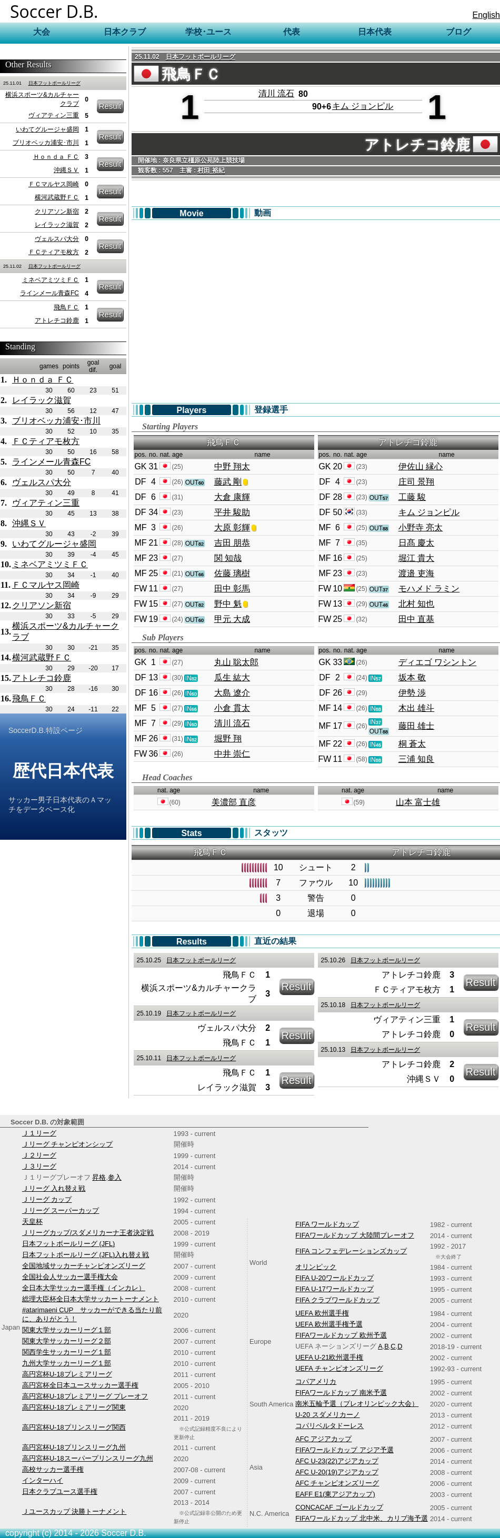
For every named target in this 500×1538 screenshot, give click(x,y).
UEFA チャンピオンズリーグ (339, 1368)
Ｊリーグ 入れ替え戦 (54, 1188)
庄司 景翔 (416, 481)
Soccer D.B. (54, 11)
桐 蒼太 (412, 743)
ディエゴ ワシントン (437, 662)
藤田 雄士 (416, 725)
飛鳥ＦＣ (66, 307)
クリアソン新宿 (57, 211)
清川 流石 (276, 93)
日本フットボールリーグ (54, 83)
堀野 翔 (228, 738)
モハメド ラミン (428, 588)
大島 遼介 (232, 692)
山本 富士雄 (418, 802)
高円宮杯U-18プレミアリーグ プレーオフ (85, 1396)
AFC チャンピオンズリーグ (337, 1483)
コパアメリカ (315, 1381)
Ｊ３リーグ (39, 1166)
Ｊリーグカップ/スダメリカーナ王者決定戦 (88, 1233)
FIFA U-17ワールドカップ (334, 1289)
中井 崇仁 (232, 753)
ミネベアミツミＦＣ (50, 280)
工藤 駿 (412, 496)
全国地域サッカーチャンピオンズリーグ (83, 1266)
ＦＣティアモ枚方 (53, 252)
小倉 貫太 (232, 707)
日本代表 (375, 31)
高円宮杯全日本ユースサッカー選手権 (80, 1385)
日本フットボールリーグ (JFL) (68, 1244)
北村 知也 (416, 603)
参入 (115, 1177)
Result (110, 106)
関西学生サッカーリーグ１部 (66, 1352)
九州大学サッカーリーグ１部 (66, 1363)
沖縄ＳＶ (66, 170)
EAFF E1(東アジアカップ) (335, 1494)
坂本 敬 (412, 677)
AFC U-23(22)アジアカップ (336, 1461)
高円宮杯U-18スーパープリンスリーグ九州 (87, 1458)
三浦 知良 (416, 759)
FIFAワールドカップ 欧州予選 (341, 1335)
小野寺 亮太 (420, 527)
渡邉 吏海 (416, 573)
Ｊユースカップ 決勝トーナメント (74, 1511)
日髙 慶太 (416, 542)
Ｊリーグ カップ (47, 1199)
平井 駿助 (232, 512)
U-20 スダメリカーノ (327, 1415)
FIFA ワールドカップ (327, 1224)
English (486, 15)
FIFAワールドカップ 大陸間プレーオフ (354, 1235)
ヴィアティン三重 (53, 115)
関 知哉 (228, 558)
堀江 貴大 (416, 558)
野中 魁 (228, 603)
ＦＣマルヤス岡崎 (53, 184)
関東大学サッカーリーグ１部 (66, 1330)
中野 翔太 (232, 466)
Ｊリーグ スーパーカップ (60, 1210)
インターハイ (42, 1480)
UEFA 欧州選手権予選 (328, 1324)
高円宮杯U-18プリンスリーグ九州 (74, 1447)
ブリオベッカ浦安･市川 (46, 142)
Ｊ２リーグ (39, 1155)
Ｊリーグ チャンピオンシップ (67, 1144)
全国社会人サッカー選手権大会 (70, 1277)
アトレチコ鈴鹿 (57, 320)
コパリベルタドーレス (329, 1426)
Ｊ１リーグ (39, 1133)
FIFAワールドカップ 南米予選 (341, 1392)
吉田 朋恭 (232, 542)
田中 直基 (416, 619)
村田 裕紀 (210, 170)
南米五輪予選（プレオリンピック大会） (356, 1404)
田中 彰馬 (232, 588)
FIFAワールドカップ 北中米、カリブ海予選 (361, 1518)
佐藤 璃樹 (232, 573)
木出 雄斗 (416, 707)
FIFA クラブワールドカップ (337, 1300)
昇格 (99, 1177)
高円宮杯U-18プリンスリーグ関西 (74, 1427)
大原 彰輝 (232, 527)
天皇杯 (32, 1221)
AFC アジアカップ (323, 1439)
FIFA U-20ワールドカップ (334, 1278)
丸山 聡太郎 (236, 662)
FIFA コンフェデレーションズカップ (351, 1251)
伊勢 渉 (412, 692)
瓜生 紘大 (232, 677)
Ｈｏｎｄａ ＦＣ (56, 156)
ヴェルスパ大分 (57, 239)
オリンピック (315, 1267)
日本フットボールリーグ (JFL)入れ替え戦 (85, 1255)
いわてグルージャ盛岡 (47, 129)
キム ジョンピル (362, 106)
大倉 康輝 (232, 496)
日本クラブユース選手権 (59, 1491)
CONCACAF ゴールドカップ (339, 1507)
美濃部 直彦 (234, 802)
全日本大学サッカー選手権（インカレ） (83, 1288)
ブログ (458, 31)
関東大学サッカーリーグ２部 (66, 1341)
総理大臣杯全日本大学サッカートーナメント (90, 1299)
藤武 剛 (228, 481)
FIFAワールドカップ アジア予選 (344, 1450)
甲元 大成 (232, 619)
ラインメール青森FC (49, 293)
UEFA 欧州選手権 (321, 1313)
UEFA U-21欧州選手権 (329, 1357)
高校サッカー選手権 (53, 1469)
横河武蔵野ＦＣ (57, 197)
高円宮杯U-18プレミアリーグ (67, 1374)
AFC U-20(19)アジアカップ (336, 1472)
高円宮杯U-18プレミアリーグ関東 (74, 1407)
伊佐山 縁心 (420, 466)
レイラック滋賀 (57, 224)
